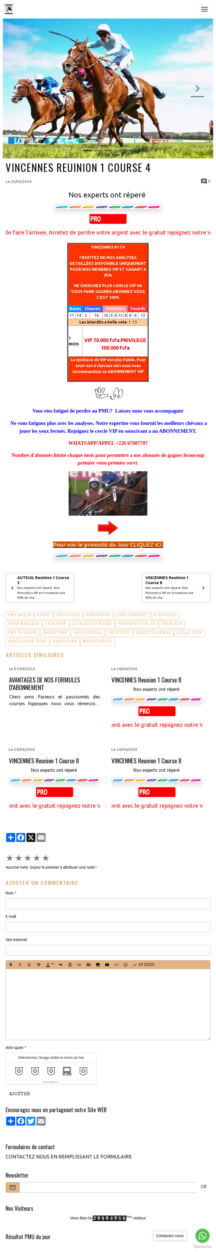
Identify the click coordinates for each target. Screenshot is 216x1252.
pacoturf (56, 624)
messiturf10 (97, 642)
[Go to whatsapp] (202, 1236)
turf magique (23, 624)
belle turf (190, 633)
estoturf (119, 633)
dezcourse (98, 615)
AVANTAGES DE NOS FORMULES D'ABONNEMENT (44, 683)
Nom (10, 893)
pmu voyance (22, 633)
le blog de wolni (92, 624)
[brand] (9, 9)
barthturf (65, 642)
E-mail (11, 916)
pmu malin (19, 615)
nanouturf (55, 633)
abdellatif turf (27, 642)
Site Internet (16, 939)
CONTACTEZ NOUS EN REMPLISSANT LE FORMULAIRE (69, 1156)
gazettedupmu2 (153, 633)
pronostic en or (137, 624)
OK (204, 1187)
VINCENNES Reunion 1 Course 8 (146, 680)
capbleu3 (172, 624)
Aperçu (144, 965)
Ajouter (19, 1094)
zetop (43, 615)
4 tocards (165, 615)
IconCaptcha (50, 1082)
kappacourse (87, 633)
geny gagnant (132, 615)
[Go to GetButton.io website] (203, 1246)
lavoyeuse (68, 615)
